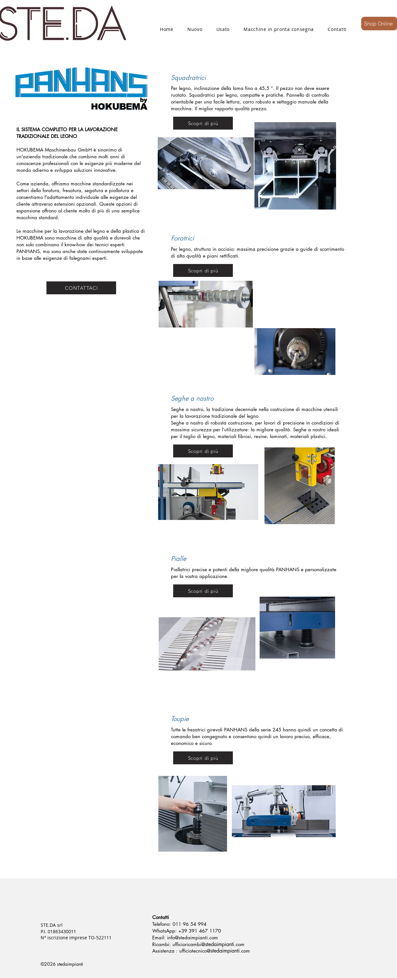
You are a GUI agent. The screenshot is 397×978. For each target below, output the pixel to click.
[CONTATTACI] (81, 287)
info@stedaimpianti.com (192, 937)
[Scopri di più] (203, 123)
